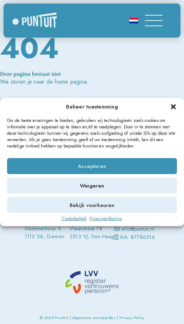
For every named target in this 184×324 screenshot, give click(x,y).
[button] (173, 106)
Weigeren (92, 186)
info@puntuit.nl (138, 229)
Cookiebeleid (74, 219)
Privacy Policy (132, 317)
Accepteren (92, 166)
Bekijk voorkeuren (92, 205)
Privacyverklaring (106, 219)
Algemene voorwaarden (93, 317)
